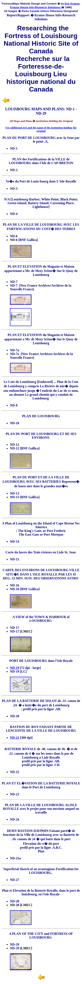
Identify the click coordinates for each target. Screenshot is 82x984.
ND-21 (14, 737)
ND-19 (14, 668)
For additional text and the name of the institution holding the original (41, 129)
